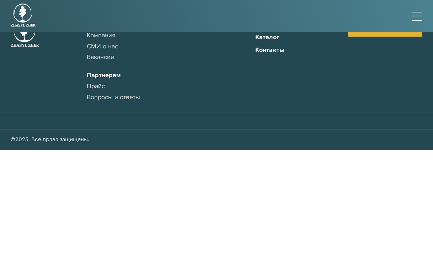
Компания (101, 35)
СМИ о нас (102, 46)
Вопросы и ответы (113, 97)
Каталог (267, 37)
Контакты (269, 50)
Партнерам (104, 75)
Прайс (96, 86)
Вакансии (100, 57)
